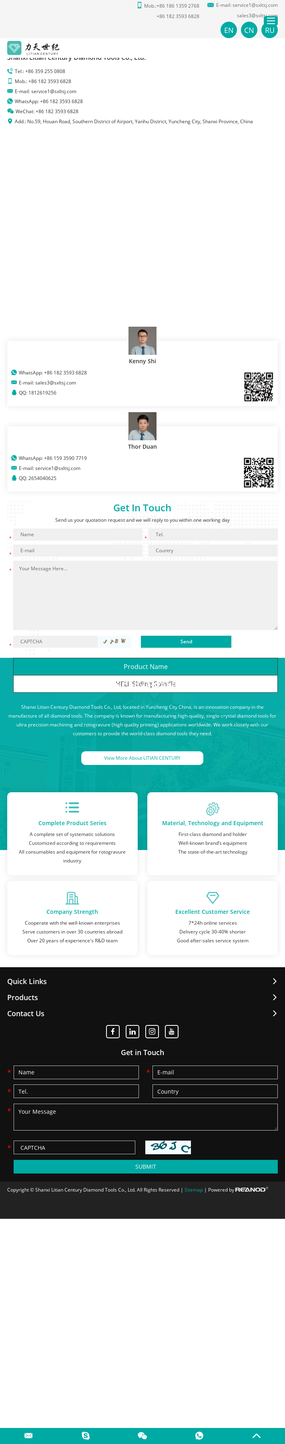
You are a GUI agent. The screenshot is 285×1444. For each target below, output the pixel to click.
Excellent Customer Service (213, 912)
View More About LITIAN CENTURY (142, 758)
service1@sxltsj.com (255, 5)
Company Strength (72, 912)
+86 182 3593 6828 (61, 101)
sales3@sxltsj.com (257, 15)
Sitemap (194, 1190)
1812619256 (42, 392)
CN (249, 30)
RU (270, 30)
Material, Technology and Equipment (212, 823)
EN (229, 30)
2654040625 (42, 478)
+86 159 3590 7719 (65, 458)
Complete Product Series (72, 823)
